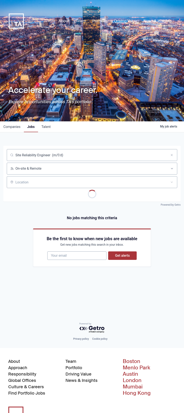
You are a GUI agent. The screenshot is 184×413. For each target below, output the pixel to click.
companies (11, 127)
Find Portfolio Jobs (26, 393)
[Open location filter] (171, 182)
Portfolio (73, 367)
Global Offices (22, 380)
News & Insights (81, 380)
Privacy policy (81, 338)
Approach (17, 367)
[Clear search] (171, 155)
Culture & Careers (26, 386)
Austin (130, 374)
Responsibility (22, 374)
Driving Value (78, 374)
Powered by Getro (171, 204)
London (132, 380)
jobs (31, 127)
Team (70, 361)
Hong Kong (137, 393)
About (14, 361)
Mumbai (133, 387)
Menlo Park (136, 367)
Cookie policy (100, 338)
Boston (131, 361)
